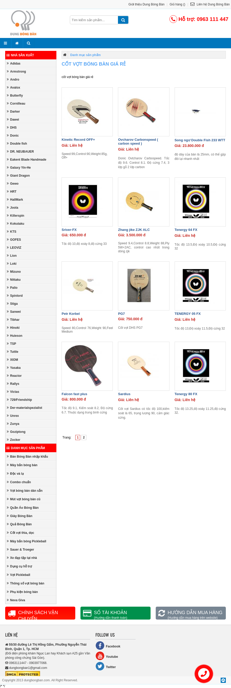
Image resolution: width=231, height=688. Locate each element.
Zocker (13, 440)
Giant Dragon (18, 175)
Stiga (12, 304)
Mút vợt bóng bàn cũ (23, 499)
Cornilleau (16, 103)
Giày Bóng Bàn (19, 516)
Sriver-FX (69, 230)
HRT (12, 191)
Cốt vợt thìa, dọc (20, 533)
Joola (12, 207)
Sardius (124, 394)
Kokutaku (15, 223)
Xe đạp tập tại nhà (22, 558)
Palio (12, 288)
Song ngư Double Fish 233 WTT (200, 140)
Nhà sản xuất (20, 55)
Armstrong (16, 71)
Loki (12, 263)
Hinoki (13, 328)
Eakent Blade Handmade (26, 159)
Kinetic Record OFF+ (78, 140)
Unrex (13, 416)
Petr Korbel (71, 314)
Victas (13, 392)
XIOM (12, 360)
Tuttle (12, 352)
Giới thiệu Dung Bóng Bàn (147, 4)
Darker (13, 111)
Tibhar (13, 320)
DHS (12, 127)
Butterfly (15, 95)
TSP (11, 344)
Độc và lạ (15, 473)
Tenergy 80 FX (186, 394)
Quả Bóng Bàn (19, 524)
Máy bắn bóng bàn (22, 465)
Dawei (13, 119)
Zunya (13, 424)
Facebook (107, 645)
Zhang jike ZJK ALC (134, 230)
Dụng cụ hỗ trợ (19, 566)
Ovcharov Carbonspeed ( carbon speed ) (138, 141)
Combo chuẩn (19, 482)
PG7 (121, 314)
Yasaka (14, 368)
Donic (13, 135)
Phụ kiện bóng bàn (22, 592)
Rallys (13, 384)
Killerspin (15, 215)
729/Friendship (19, 400)
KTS (11, 231)
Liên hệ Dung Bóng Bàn (210, 4)
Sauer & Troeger (20, 549)
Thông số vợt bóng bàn (25, 583)
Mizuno (14, 271)
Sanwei (14, 312)
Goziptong (16, 432)
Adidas (13, 63)
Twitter (105, 666)
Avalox (13, 87)
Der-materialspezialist (24, 408)
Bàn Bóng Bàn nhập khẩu (27, 456)
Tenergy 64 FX (186, 230)
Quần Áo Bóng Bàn (23, 508)
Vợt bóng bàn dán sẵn (24, 490)
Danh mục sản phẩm (25, 448)
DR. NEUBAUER (20, 151)
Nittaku (14, 280)
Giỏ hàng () (177, 4)
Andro (13, 79)
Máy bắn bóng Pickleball (26, 541)
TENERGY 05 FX (188, 314)
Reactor (14, 376)
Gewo (13, 183)
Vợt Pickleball (18, 575)
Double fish (17, 143)
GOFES (14, 239)
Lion (12, 255)
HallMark (15, 199)
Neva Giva (16, 600)
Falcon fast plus (74, 394)
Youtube (106, 655)
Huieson (14, 336)
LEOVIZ (14, 247)
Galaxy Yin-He (19, 167)
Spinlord (15, 296)
